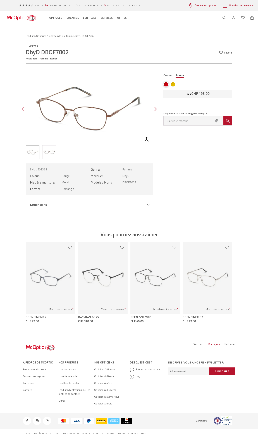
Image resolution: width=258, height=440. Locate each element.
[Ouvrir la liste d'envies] (243, 17)
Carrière (27, 390)
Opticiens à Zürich (104, 383)
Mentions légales (36, 433)
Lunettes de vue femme (61, 36)
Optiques (41, 36)
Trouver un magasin (34, 376)
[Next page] (154, 109)
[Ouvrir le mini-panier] (252, 17)
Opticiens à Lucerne (105, 390)
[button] (233, 18)
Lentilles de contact (69, 383)
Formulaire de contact (145, 369)
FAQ (135, 377)
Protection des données (110, 433)
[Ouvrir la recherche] (224, 17)
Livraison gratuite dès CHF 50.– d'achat (74, 5)
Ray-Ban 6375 (88, 317)
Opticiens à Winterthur (106, 396)
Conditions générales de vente (71, 433)
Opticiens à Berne (104, 376)
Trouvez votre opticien (122, 5)
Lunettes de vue (68, 369)
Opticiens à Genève (105, 369)
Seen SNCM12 (36, 317)
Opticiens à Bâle (103, 403)
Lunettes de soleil (68, 376)
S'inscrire (222, 371)
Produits (30, 36)
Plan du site (138, 433)
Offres (62, 400)
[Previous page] (23, 109)
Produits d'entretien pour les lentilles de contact (74, 391)
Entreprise (28, 383)
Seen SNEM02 (140, 317)
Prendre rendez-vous (34, 369)
